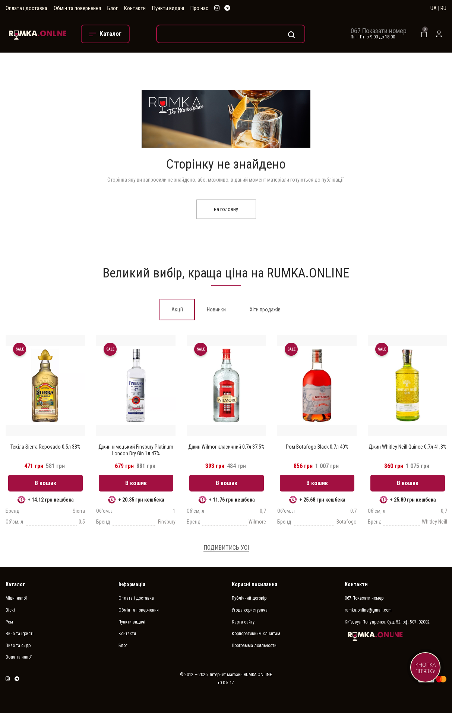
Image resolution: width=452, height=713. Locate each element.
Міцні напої (16, 598)
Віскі (10, 610)
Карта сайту (243, 622)
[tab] (177, 309)
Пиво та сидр (18, 645)
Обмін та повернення (77, 8)
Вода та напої (19, 657)
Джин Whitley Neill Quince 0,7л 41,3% (407, 447)
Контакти (135, 8)
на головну (226, 209)
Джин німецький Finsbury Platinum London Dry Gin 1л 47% (135, 450)
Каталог (15, 584)
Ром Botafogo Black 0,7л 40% (317, 447)
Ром (9, 622)
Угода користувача (250, 610)
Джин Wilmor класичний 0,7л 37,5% (226, 447)
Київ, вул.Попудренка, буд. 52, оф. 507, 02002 (387, 622)
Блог (112, 8)
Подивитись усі (226, 547)
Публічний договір (249, 598)
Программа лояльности (254, 645)
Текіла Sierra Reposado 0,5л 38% (45, 447)
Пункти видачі (168, 8)
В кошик (45, 483)
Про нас (199, 8)
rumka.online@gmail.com (368, 610)
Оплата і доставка (26, 8)
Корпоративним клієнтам (256, 633)
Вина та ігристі (20, 633)
